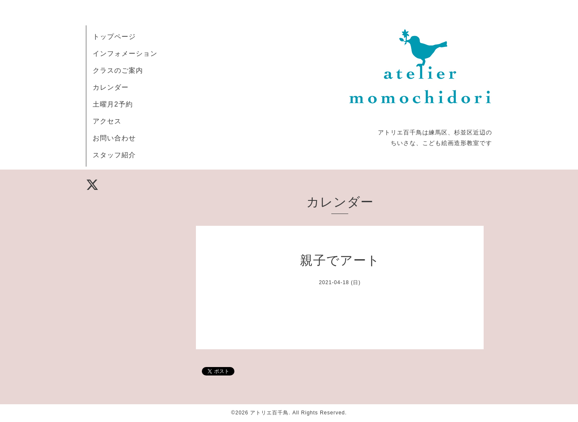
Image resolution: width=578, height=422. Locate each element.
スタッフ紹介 (114, 155)
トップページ (114, 36)
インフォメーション (125, 53)
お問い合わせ (114, 138)
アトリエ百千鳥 (269, 413)
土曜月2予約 (113, 104)
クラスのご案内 (118, 70)
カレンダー (111, 87)
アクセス (107, 121)
